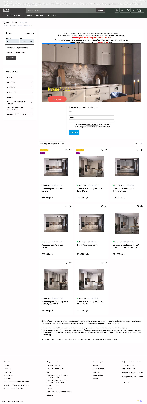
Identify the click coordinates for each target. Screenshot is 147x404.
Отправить (74, 132)
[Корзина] (137, 10)
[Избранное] (128, 10)
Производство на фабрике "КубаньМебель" (57, 376)
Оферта (50, 395)
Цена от (9, 38)
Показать (11, 58)
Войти (95, 365)
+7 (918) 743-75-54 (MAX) (132, 372)
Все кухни (57, 99)
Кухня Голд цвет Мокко (88, 245)
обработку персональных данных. (98, 125)
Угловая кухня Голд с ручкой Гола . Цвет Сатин (55, 302)
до (21, 38)
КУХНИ (19, 77)
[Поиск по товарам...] (61, 10)
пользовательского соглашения (99, 127)
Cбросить (29, 33)
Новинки (96, 372)
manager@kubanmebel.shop (132, 377)
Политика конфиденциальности (59, 392)
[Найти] (100, 10)
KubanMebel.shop (53, 365)
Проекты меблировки (55, 369)
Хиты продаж (98, 375)
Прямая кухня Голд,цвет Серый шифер (124, 189)
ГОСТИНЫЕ (19, 87)
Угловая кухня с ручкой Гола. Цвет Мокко (90, 189)
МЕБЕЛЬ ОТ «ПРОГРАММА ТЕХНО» (19, 103)
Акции (95, 378)
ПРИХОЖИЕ (19, 92)
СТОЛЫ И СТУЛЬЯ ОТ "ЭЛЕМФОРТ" (19, 109)
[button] (44, 72)
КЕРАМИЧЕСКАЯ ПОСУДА (19, 114)
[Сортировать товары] (52, 143)
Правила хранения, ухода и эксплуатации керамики (57, 381)
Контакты (50, 388)
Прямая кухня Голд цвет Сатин (53, 246)
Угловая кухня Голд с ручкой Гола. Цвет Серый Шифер (126, 246)
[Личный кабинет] (117, 10)
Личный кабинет (99, 369)
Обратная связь (53, 385)
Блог (48, 372)
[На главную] (6, 10)
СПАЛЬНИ (19, 82)
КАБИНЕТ (19, 97)
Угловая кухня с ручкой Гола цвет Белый (90, 302)
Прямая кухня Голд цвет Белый (53, 189)
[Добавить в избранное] (66, 150)
